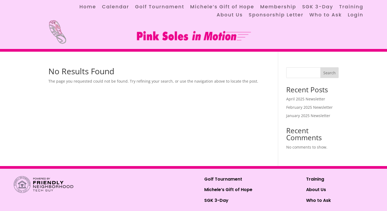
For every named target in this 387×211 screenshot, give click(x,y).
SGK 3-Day (317, 7)
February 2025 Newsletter (309, 107)
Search (329, 72)
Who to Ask (325, 15)
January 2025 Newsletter (308, 115)
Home (88, 7)
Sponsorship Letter (276, 15)
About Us (230, 15)
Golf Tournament (159, 7)
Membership (278, 7)
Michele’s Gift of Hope (222, 7)
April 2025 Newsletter (305, 98)
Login (355, 15)
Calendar (115, 7)
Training (351, 7)
